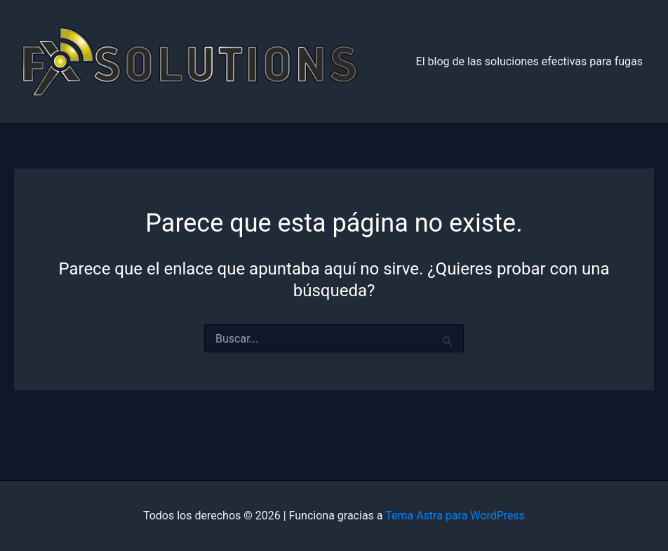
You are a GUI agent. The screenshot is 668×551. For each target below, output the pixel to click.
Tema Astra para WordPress (455, 515)
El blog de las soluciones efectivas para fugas (529, 61)
